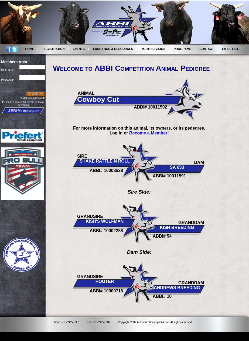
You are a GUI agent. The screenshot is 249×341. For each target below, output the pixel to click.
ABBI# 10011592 (150, 107)
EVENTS (79, 48)
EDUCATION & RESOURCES (113, 48)
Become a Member (148, 133)
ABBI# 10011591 (169, 176)
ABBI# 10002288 (106, 230)
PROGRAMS (182, 48)
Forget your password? (32, 98)
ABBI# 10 (162, 296)
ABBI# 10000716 (106, 291)
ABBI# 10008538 (106, 170)
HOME (29, 48)
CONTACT (206, 48)
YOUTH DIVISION (153, 48)
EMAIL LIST (230, 48)
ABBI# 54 (162, 236)
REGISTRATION (53, 48)
